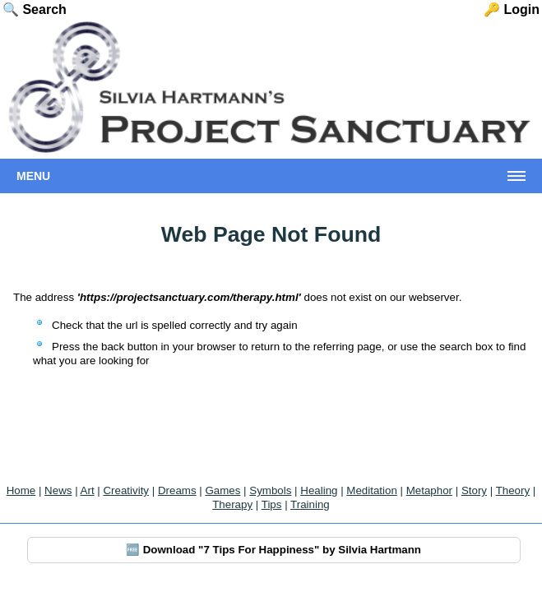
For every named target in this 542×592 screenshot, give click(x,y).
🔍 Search (34, 9)
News (58, 490)
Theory (513, 490)
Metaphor (429, 490)
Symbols (270, 490)
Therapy (232, 504)
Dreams (177, 490)
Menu (33, 176)
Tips (272, 504)
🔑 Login (512, 9)
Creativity (126, 490)
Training (310, 504)
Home (21, 490)
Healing (318, 490)
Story (474, 490)
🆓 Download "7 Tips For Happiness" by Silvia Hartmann (273, 549)
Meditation (371, 490)
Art (88, 490)
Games (222, 490)
